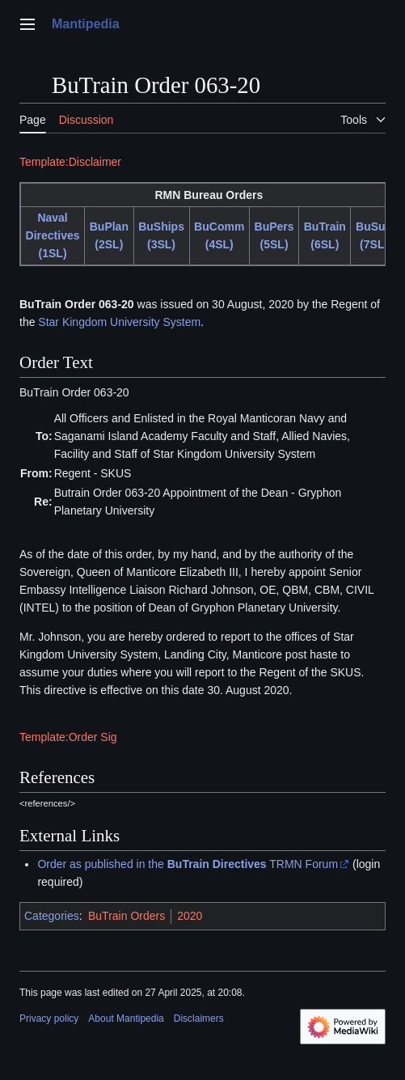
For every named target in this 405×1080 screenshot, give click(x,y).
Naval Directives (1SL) (53, 235)
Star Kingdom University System (119, 322)
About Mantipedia (125, 1018)
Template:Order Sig (68, 737)
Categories (51, 915)
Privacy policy (48, 1018)
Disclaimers (199, 1018)
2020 (189, 915)
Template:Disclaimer (70, 161)
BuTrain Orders (126, 915)
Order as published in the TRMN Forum (187, 864)
